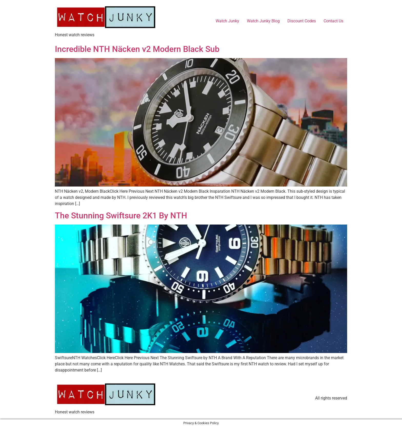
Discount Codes (301, 20)
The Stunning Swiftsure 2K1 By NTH (121, 215)
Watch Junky (227, 20)
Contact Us (333, 20)
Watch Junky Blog (263, 20)
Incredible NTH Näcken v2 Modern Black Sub (137, 49)
